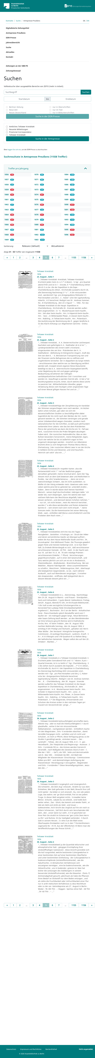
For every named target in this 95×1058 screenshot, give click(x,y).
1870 (36, 174)
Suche (18, 21)
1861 (6, 199)
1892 (66, 214)
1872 (36, 184)
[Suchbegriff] (42, 92)
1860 (6, 194)
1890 (66, 204)
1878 (36, 214)
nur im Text (57, 110)
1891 (66, 209)
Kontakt (9, 57)
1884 (66, 174)
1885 (66, 179)
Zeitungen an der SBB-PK (17, 66)
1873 (36, 189)
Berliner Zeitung (16, 107)
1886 (66, 184)
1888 (66, 194)
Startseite (9, 21)
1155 (73, 257)
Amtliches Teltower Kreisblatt (21, 126)
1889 (66, 199)
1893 (66, 219)
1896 (66, 234)
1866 (6, 224)
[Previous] (7, 257)
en (88, 21)
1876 (36, 204)
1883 (36, 239)
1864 (6, 214)
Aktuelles (10, 52)
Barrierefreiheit (51, 1049)
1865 (6, 219)
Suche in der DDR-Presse (47, 116)
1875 (36, 199)
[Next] (92, 257)
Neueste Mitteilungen (18, 129)
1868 (6, 234)
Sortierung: (9, 246)
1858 (6, 184)
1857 (6, 179)
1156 (83, 257)
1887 (66, 189)
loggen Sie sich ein (14, 149)
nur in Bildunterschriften (63, 112)
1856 (6, 174)
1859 (6, 189)
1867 (6, 229)
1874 (36, 194)
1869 (6, 239)
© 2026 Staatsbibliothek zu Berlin (31, 1054)
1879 (36, 219)
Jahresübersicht (13, 42)
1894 (66, 224)
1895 (66, 229)
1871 (36, 179)
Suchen (85, 92)
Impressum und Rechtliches (30, 1049)
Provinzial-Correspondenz (20, 132)
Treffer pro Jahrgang (18, 168)
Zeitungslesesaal (13, 70)
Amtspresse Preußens (15, 33)
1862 (6, 204)
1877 (36, 209)
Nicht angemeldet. (86, 1049)
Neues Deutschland (17, 112)
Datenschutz (11, 1049)
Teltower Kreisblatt (17, 135)
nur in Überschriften (61, 107)
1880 (36, 224)
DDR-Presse (11, 37)
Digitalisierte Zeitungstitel (17, 28)
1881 (36, 229)
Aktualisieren (57, 246)
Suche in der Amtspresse (47, 138)
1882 (36, 234)
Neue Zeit (13, 110)
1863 (6, 209)
